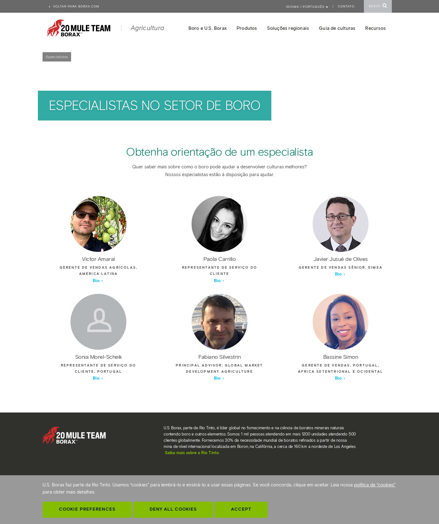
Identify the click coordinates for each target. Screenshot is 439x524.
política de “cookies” (375, 485)
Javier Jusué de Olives (341, 259)
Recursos (375, 28)
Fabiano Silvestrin (219, 356)
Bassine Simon (340, 356)
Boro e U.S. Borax (207, 28)
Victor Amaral (98, 259)
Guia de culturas (337, 28)
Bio (98, 280)
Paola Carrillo (219, 259)
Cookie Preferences (87, 509)
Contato (346, 6)
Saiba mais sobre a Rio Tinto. (192, 452)
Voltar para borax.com (73, 6)
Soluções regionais (288, 28)
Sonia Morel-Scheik (98, 356)
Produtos (247, 28)
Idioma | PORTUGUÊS (307, 7)
